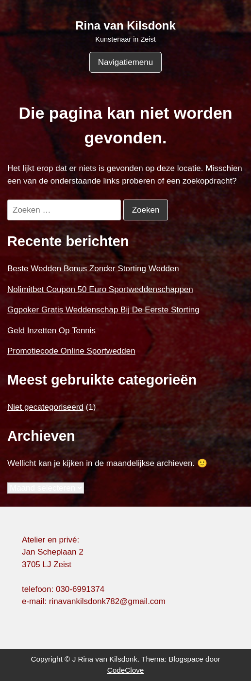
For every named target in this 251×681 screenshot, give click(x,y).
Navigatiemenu (125, 62)
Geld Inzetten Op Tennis (51, 330)
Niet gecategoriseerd (45, 407)
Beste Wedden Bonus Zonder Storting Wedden (93, 268)
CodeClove (125, 670)
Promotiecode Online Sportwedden (71, 351)
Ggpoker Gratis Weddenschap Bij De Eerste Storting (103, 309)
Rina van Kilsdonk (125, 25)
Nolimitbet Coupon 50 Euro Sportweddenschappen (100, 289)
